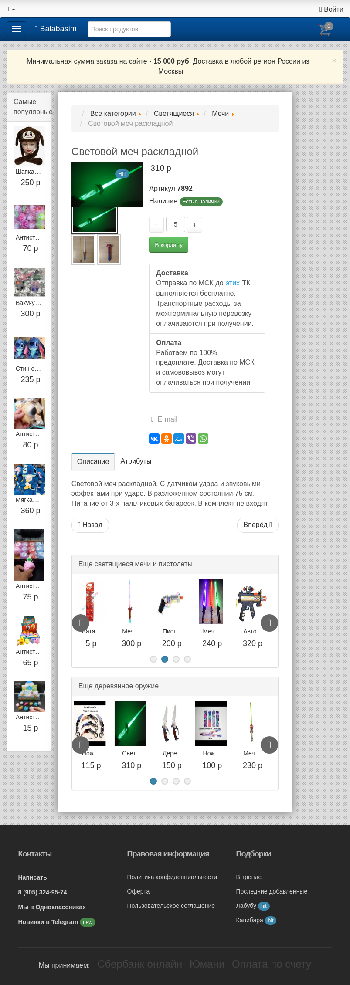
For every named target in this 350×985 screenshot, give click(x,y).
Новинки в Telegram (49, 921)
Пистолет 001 (222, 631)
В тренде (249, 876)
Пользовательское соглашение (171, 905)
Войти (331, 9)
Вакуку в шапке (37, 302)
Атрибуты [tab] (135, 461)
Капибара (256, 920)
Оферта (138, 891)
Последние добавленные (272, 891)
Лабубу (253, 905)
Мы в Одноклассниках (52, 907)
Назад (90, 524)
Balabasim (56, 28)
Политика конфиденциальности (172, 876)
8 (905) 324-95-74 (42, 892)
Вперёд (258, 524)
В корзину (169, 244)
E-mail (164, 419)
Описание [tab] (93, 461)
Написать (32, 877)
